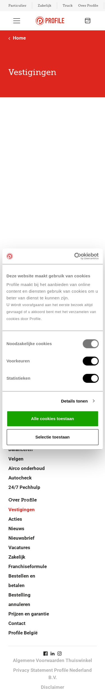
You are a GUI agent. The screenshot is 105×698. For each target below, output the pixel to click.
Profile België (23, 633)
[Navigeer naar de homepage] (49, 20)
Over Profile (88, 6)
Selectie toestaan (52, 437)
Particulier (17, 6)
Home (17, 38)
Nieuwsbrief (21, 538)
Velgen (16, 459)
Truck (68, 6)
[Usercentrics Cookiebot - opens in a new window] (75, 256)
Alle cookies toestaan (52, 418)
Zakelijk (44, 6)
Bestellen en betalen (21, 580)
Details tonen (74, 401)
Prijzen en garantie (28, 614)
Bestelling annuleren (19, 599)
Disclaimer (52, 687)
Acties (15, 519)
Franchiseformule (27, 566)
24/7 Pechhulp (24, 487)
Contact (16, 623)
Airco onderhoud (26, 468)
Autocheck (20, 478)
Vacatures (19, 547)
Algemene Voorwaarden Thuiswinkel (52, 660)
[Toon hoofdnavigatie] (16, 20)
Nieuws (16, 528)
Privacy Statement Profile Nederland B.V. (52, 673)
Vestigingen (21, 509)
